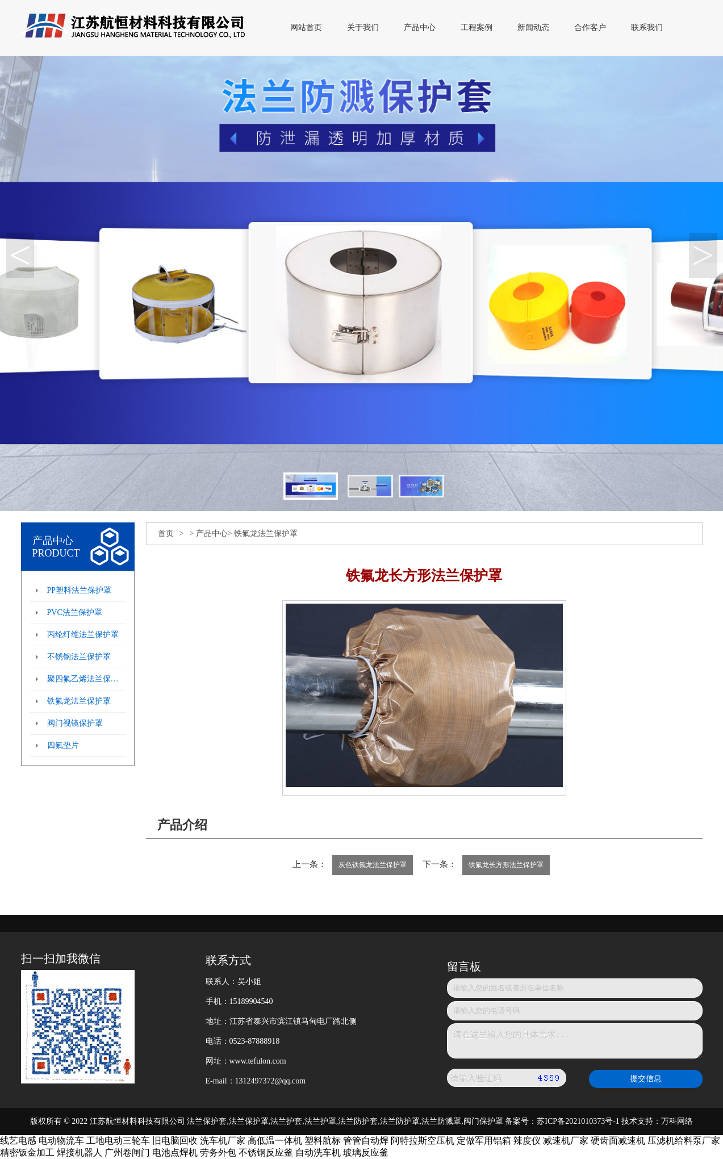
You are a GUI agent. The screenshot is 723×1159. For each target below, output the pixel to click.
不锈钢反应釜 (266, 1152)
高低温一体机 (275, 1140)
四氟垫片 (63, 745)
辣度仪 (527, 1140)
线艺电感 (18, 1140)
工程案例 (476, 27)
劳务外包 (218, 1152)
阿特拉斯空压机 (422, 1140)
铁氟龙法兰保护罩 (79, 701)
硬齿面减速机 (618, 1140)
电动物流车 (61, 1140)
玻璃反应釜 (365, 1152)
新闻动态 (533, 27)
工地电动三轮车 (118, 1140)
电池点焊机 (175, 1152)
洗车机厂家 (222, 1140)
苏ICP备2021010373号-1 (578, 1121)
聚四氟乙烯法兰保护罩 (86, 679)
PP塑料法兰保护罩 (79, 590)
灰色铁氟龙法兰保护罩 (372, 865)
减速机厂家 (565, 1140)
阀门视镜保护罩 (75, 723)
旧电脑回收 (175, 1140)
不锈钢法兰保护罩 (79, 656)
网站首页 (306, 27)
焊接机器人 (79, 1152)
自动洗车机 (318, 1152)
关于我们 (363, 27)
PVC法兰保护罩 (74, 612)
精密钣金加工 (27, 1152)
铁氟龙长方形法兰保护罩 (506, 865)
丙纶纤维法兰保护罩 (83, 634)
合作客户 (590, 27)
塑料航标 (322, 1140)
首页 (166, 533)
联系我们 (647, 27)
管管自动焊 (365, 1140)
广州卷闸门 (127, 1152)
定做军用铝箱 (484, 1140)
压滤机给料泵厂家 (683, 1140)
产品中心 (420, 27)
